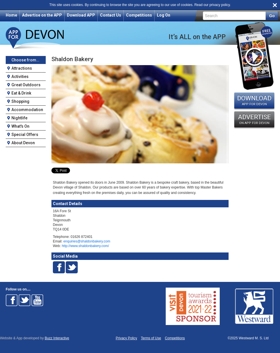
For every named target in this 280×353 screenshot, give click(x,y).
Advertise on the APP (42, 15)
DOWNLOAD (254, 100)
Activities (20, 76)
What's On (20, 126)
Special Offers (24, 134)
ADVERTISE (254, 119)
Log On (163, 15)
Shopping (20, 101)
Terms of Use (151, 338)
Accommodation (27, 109)
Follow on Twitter (25, 300)
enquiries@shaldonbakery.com (86, 241)
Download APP (81, 15)
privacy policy (219, 5)
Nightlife (19, 118)
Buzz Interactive (57, 338)
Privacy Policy (126, 338)
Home (11, 15)
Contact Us (110, 15)
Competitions (139, 15)
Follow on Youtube (37, 300)
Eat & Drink (21, 93)
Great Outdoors (26, 85)
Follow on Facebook (12, 300)
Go (272, 15)
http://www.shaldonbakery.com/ (85, 246)
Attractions (21, 68)
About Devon (23, 143)
